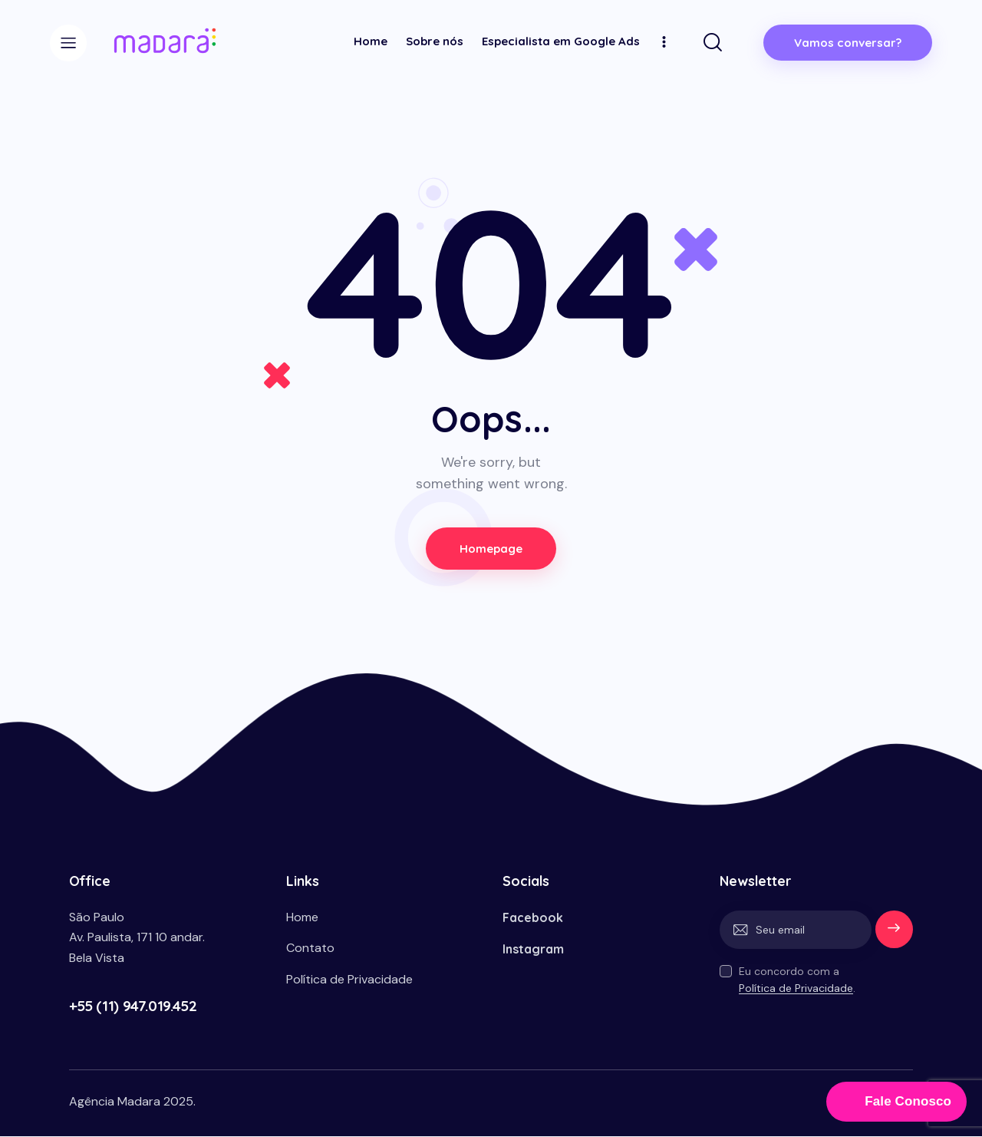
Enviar (894, 930)
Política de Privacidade (796, 989)
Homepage (491, 548)
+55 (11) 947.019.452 (132, 1006)
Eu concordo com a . (797, 980)
